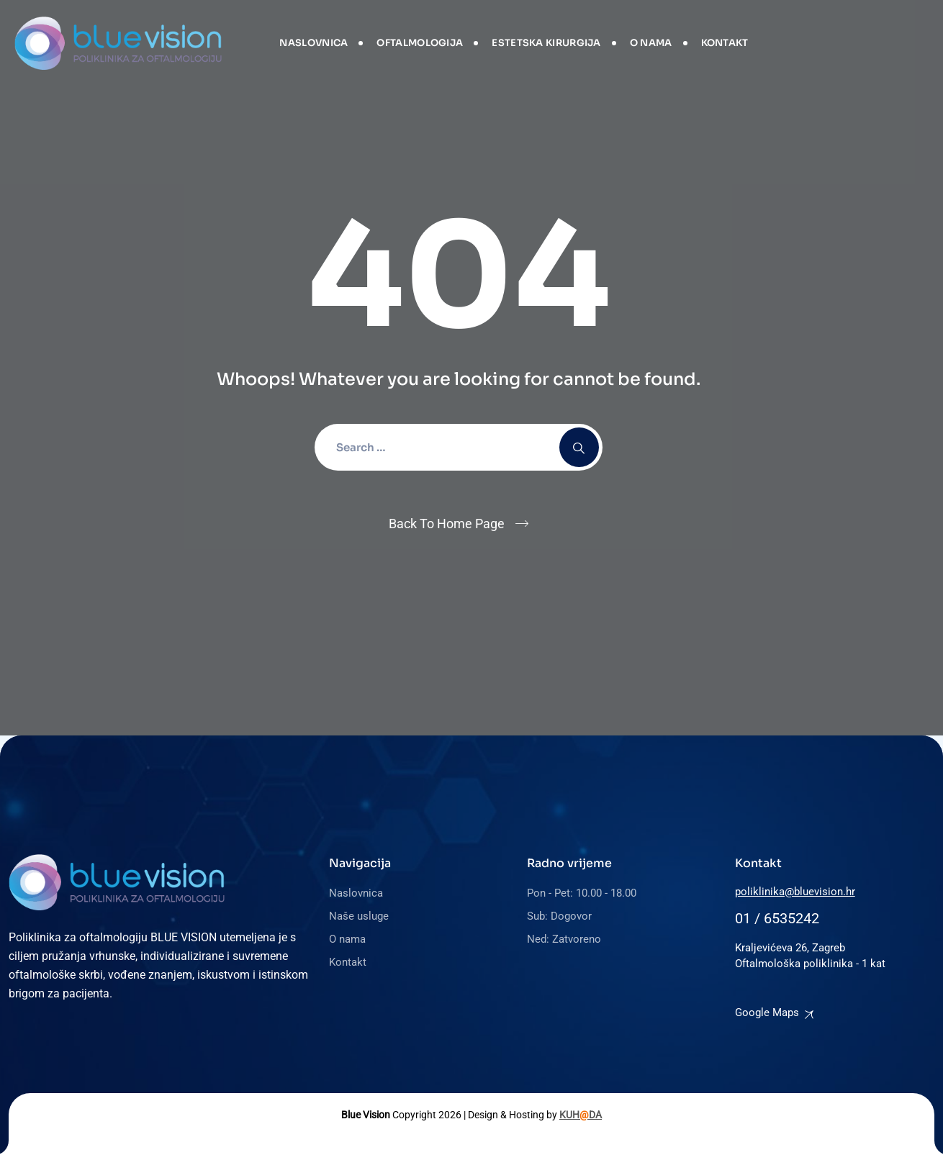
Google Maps (767, 1012)
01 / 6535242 (777, 918)
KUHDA (580, 1114)
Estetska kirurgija (546, 43)
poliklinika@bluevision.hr (795, 891)
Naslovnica (313, 43)
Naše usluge (359, 916)
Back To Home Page (447, 523)
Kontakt (725, 43)
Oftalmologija (419, 43)
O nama (651, 43)
